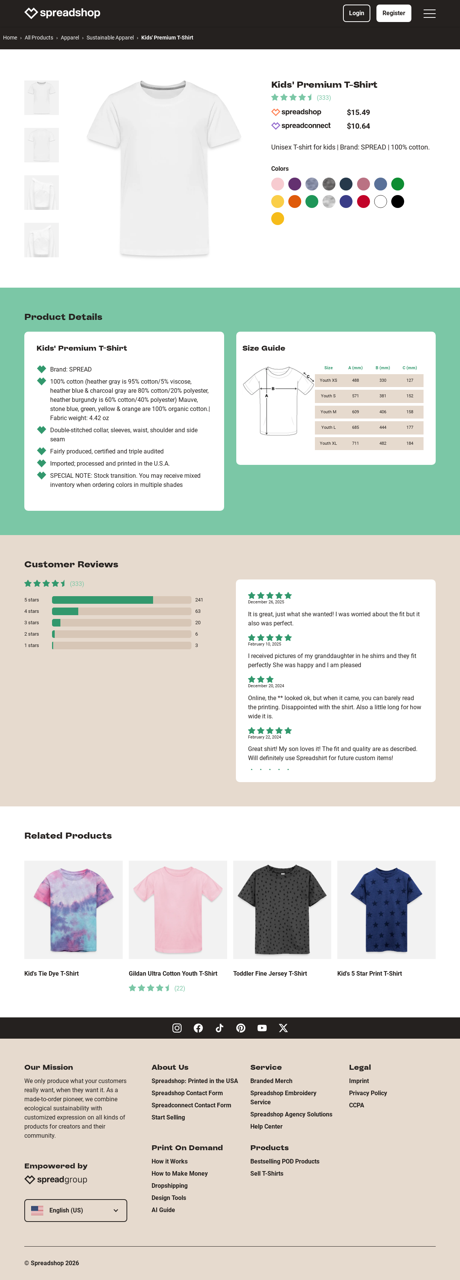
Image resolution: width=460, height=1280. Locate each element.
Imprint (359, 1081)
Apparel (70, 38)
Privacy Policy (368, 1093)
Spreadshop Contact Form (187, 1093)
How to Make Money (180, 1173)
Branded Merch (271, 1081)
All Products (39, 38)
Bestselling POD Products (284, 1161)
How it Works (170, 1161)
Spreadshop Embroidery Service (283, 1097)
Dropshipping (170, 1185)
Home (10, 38)
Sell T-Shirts (266, 1173)
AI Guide (163, 1210)
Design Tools (169, 1197)
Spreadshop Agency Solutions (291, 1114)
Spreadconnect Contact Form (191, 1105)
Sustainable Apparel (110, 38)
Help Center (266, 1126)
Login (356, 13)
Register (394, 13)
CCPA (356, 1105)
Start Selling (168, 1117)
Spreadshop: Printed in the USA (195, 1081)
